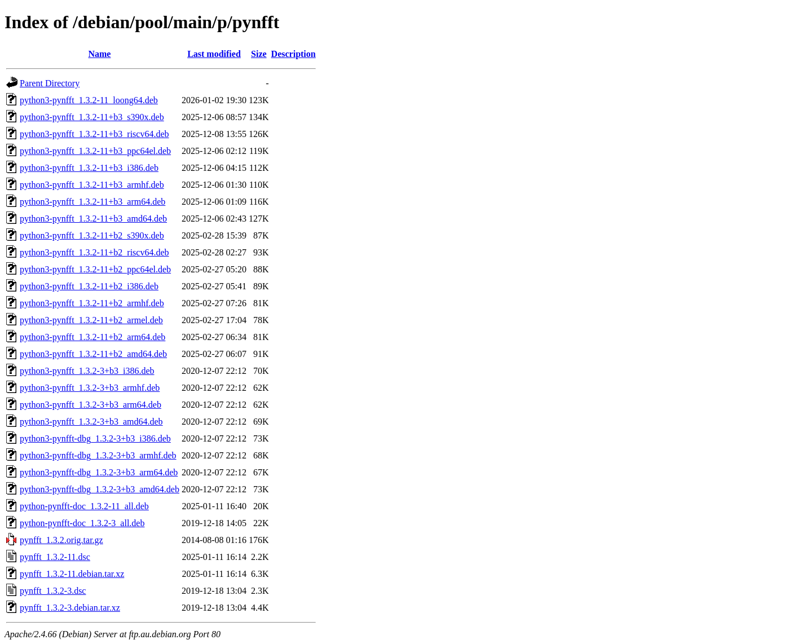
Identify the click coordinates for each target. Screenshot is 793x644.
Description (293, 54)
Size (259, 54)
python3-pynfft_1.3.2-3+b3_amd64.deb (91, 421)
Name (99, 54)
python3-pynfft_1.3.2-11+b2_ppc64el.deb (95, 269)
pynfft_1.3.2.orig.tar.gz (61, 540)
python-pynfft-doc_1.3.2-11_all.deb (84, 506)
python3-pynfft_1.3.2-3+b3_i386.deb (87, 371)
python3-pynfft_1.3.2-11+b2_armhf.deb (92, 303)
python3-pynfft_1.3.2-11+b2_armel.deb (91, 320)
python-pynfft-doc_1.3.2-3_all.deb (82, 523)
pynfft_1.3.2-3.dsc (53, 591)
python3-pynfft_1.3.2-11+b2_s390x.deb (92, 235)
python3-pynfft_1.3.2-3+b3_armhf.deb (90, 387)
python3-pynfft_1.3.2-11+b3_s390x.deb (92, 117)
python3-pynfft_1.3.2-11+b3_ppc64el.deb (95, 151)
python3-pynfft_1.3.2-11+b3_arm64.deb (92, 201)
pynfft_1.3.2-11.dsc (55, 557)
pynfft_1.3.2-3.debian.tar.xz (70, 607)
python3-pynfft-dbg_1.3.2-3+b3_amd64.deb (99, 489)
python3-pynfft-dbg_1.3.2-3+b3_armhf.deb (98, 455)
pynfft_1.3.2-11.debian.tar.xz (72, 574)
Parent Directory (50, 83)
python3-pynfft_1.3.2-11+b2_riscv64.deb (94, 252)
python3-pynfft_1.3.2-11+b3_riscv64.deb (94, 134)
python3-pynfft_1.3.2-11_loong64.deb (89, 100)
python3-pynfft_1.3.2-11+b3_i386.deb (89, 168)
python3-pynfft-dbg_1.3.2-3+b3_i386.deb (95, 438)
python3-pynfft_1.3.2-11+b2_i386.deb (89, 286)
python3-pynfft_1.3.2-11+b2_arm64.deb (92, 337)
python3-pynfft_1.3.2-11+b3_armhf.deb (92, 184)
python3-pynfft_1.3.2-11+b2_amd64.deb (93, 354)
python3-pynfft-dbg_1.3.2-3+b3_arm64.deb (99, 472)
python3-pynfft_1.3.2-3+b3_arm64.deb (90, 404)
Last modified (214, 54)
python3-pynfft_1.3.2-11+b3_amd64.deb (93, 218)
